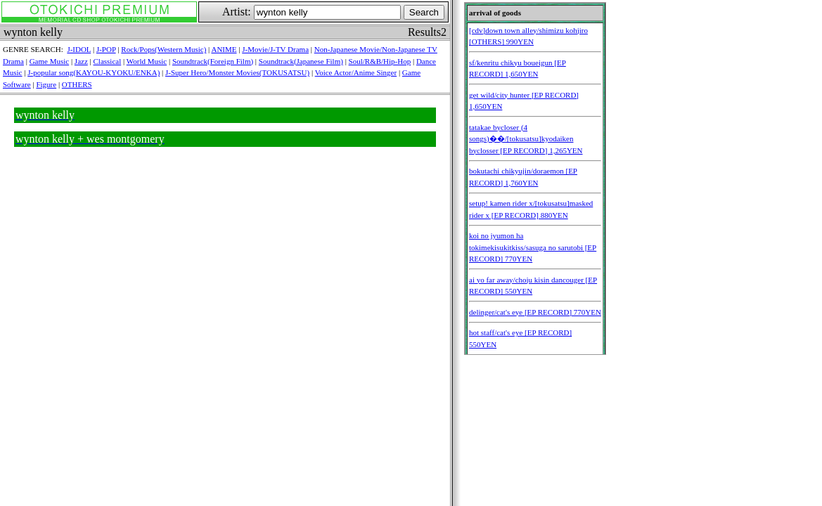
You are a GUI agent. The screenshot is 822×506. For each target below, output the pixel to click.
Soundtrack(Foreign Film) (212, 61)
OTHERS (77, 84)
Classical (108, 61)
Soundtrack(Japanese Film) (301, 61)
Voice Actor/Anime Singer (356, 72)
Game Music (50, 61)
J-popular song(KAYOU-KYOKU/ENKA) (93, 72)
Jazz (81, 61)
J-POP (106, 49)
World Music (147, 61)
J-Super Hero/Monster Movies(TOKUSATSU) (237, 72)
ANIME (223, 49)
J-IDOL (79, 49)
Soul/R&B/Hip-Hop (380, 61)
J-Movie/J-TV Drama (275, 49)
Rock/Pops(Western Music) (163, 49)
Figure (46, 84)
